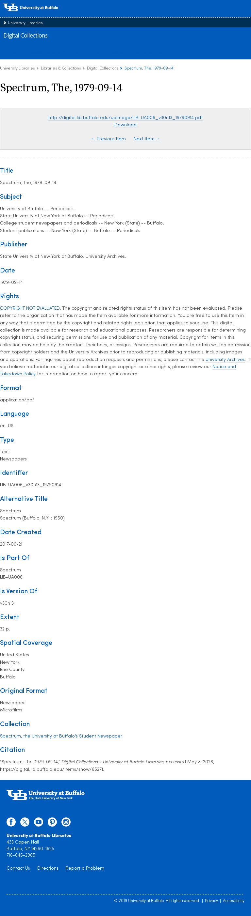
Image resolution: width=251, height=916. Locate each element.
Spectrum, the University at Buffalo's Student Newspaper (61, 736)
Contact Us (18, 868)
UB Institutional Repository (100, 52)
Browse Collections (47, 52)
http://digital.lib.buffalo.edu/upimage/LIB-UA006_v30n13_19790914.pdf (125, 118)
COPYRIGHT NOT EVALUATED (30, 308)
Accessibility (233, 901)
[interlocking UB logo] (37, 14)
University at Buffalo (146, 901)
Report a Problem (85, 868)
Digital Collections (25, 36)
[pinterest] (52, 823)
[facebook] (11, 823)
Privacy (211, 901)
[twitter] (24, 823)
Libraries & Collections (61, 68)
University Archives (225, 359)
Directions (48, 868)
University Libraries (25, 23)
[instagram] (66, 823)
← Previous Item (108, 139)
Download (125, 125)
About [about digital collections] (14, 52)
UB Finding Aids (150, 52)
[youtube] (38, 823)
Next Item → (147, 139)
